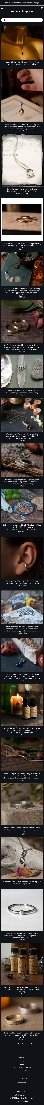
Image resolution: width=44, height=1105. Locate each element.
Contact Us (22, 1070)
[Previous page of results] (5, 1043)
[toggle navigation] (2, 8)
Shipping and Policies (22, 1067)
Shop (22, 1061)
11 (31, 1043)
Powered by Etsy (22, 1101)
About (22, 1064)
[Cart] (42, 8)
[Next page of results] (39, 1043)
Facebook (22, 1083)
